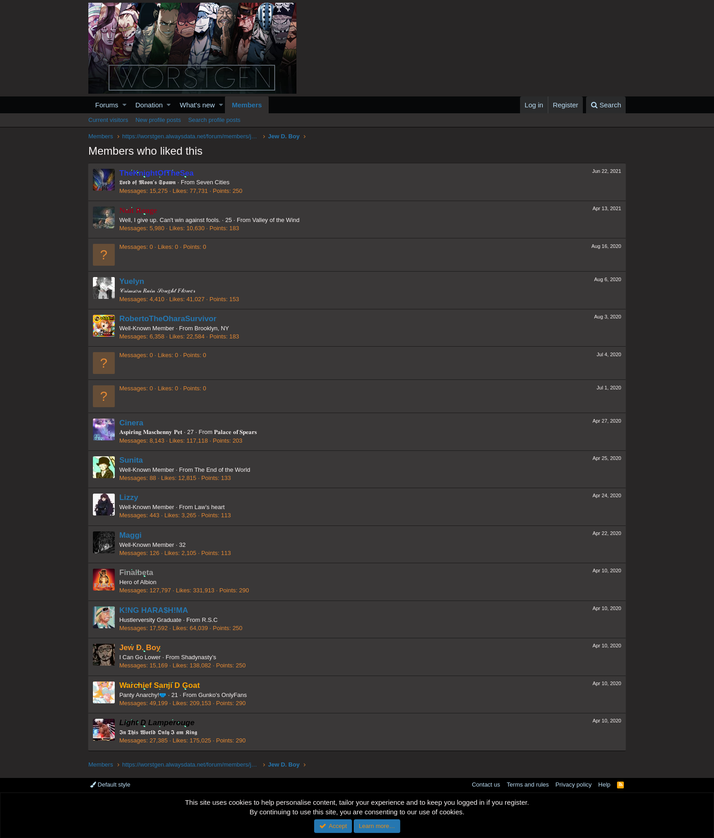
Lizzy (129, 497)
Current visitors (108, 119)
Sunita (131, 460)
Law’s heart (210, 507)
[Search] (606, 104)
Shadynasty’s (199, 657)
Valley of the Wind (276, 220)
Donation (149, 105)
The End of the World (223, 469)
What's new (197, 105)
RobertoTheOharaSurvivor (168, 318)
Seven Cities (213, 182)
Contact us (486, 784)
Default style (110, 784)
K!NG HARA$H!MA (154, 610)
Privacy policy (574, 784)
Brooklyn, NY (212, 328)
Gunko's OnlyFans (223, 695)
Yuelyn (132, 281)
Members (247, 105)
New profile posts (158, 119)
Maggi (131, 535)
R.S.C (210, 619)
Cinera (132, 423)
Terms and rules (528, 784)
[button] (124, 104)
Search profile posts (214, 119)
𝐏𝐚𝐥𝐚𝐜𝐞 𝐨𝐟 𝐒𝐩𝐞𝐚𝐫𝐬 (235, 432)
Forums (106, 105)
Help (604, 784)
